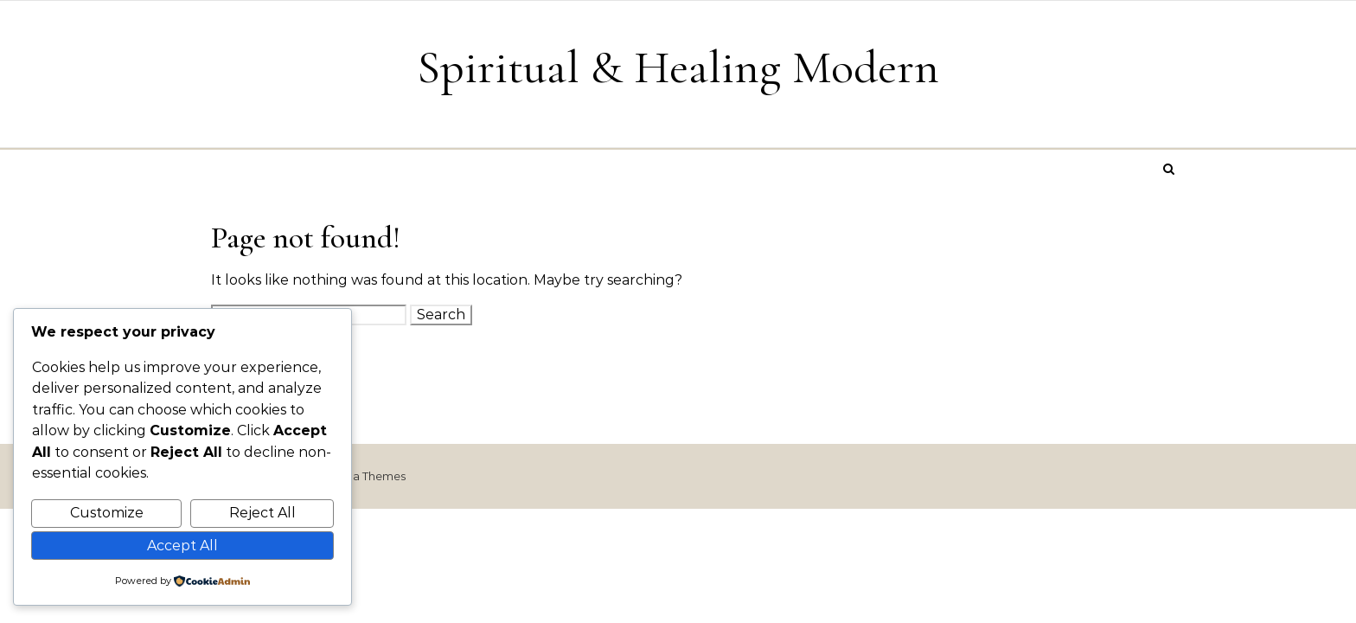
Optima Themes (361, 476)
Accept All (182, 545)
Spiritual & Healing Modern (678, 67)
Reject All (262, 512)
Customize (107, 512)
